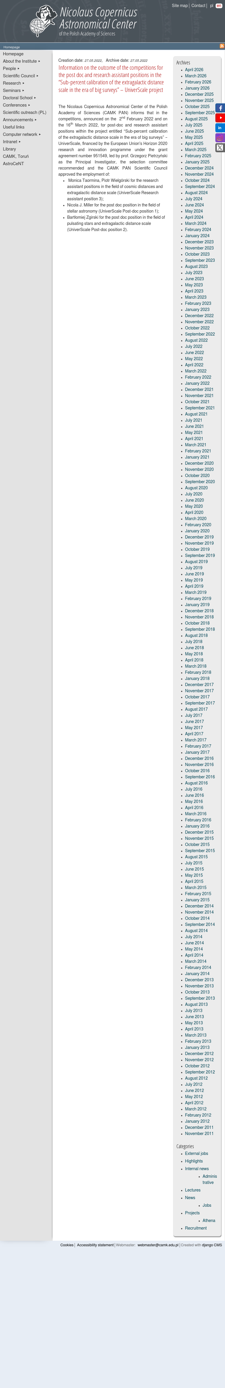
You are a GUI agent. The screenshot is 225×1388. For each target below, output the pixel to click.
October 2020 (197, 476)
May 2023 (194, 285)
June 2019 (194, 574)
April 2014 (194, 955)
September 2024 (200, 187)
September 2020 (200, 482)
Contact (198, 6)
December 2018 (199, 611)
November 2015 (199, 839)
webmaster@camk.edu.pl (158, 1245)
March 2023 (196, 297)
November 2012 (199, 1060)
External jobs (196, 1154)
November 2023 (199, 248)
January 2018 (197, 679)
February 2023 (198, 304)
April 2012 (194, 1103)
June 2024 (194, 205)
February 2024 (198, 230)
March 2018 (196, 666)
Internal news (197, 1169)
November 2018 (199, 617)
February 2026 (198, 82)
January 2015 (197, 900)
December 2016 (199, 759)
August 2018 (196, 636)
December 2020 (199, 463)
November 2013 (199, 986)
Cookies (67, 1245)
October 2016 (197, 771)
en (219, 6)
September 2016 (200, 777)
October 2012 (197, 1066)
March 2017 (196, 740)
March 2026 (196, 76)
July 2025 (193, 125)
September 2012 (200, 1072)
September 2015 (200, 851)
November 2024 (199, 174)
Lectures (193, 1190)
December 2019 (199, 537)
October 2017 (197, 697)
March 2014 (196, 962)
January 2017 (197, 753)
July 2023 (193, 273)
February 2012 (198, 1115)
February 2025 (198, 156)
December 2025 (199, 95)
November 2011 (199, 1134)
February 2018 (198, 673)
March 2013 (196, 1035)
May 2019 (194, 580)
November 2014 (199, 912)
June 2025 (194, 131)
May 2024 (194, 211)
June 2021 (194, 427)
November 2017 (199, 691)
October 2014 (197, 919)
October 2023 (197, 254)
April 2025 (194, 144)
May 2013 (194, 1023)
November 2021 (199, 396)
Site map (180, 6)
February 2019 (198, 599)
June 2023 (194, 279)
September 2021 (200, 408)
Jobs (207, 1206)
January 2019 (197, 605)
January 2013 (197, 1048)
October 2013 (197, 992)
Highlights (194, 1161)
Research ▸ (14, 83)
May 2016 (194, 802)
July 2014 (193, 937)
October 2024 (197, 181)
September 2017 (200, 703)
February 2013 (198, 1042)
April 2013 (194, 1029)
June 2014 (194, 943)
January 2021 (197, 457)
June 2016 (194, 796)
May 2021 (194, 433)
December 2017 (199, 685)
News (190, 1198)
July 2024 (193, 199)
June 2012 (194, 1091)
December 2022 (199, 316)
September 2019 (200, 556)
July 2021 (193, 420)
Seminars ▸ (14, 90)
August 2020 (196, 488)
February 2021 (198, 451)
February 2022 (198, 377)
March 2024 (196, 224)
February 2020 (198, 525)
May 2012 (194, 1097)
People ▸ (11, 68)
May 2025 (194, 138)
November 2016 (199, 765)
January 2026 (197, 88)
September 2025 (200, 113)
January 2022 (197, 384)
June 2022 (194, 353)
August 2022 (196, 341)
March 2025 (196, 150)
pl (211, 6)
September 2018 (200, 630)
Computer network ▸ (22, 134)
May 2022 (194, 359)
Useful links (14, 127)
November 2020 (199, 470)
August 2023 (196, 267)
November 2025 (199, 101)
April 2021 (194, 439)
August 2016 (196, 783)
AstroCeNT (13, 164)
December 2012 (199, 1054)
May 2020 (194, 507)
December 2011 (199, 1128)
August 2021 (196, 414)
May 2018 (194, 654)
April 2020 (194, 513)
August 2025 (196, 119)
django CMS (212, 1245)
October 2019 (197, 550)
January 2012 (197, 1121)
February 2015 (198, 894)
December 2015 (199, 832)
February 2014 (198, 968)
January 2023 (197, 310)
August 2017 (196, 709)
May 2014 (194, 949)
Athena (209, 1221)
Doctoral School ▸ (20, 98)
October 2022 (197, 328)
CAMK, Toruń (16, 156)
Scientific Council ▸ (21, 76)
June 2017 (194, 722)
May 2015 (194, 876)
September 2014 (200, 925)
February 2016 (198, 820)
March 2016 (196, 814)
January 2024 (197, 236)
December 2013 (199, 980)
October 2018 (197, 623)
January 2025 (197, 162)
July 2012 (193, 1085)
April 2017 (194, 734)
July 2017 (193, 716)
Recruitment (196, 1228)
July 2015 (193, 863)
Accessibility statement (95, 1245)
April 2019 (194, 586)
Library (9, 149)
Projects (192, 1213)
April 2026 (194, 70)
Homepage (13, 54)
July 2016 (193, 789)
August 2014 (196, 931)
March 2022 (196, 371)
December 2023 (199, 242)
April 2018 (194, 660)
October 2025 (197, 107)
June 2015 (194, 869)
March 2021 (196, 445)
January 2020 (197, 531)
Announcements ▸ (20, 120)
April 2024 (194, 218)
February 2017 (198, 746)
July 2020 (193, 494)
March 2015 (196, 888)
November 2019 (199, 543)
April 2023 (194, 291)
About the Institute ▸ (22, 61)
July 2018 (193, 642)
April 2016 (194, 808)
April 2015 (194, 882)
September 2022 (200, 334)
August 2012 (196, 1078)
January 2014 (197, 974)
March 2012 (196, 1109)
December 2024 (199, 168)
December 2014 (199, 906)
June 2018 (194, 648)
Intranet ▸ (12, 142)
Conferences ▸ (17, 105)
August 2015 (196, 857)
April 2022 (194, 365)
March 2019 (196, 593)
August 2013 (196, 1005)
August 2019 (196, 562)
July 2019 (193, 568)
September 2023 (200, 261)
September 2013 (200, 998)
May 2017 (194, 728)
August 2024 (196, 193)
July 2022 (193, 347)
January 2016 (197, 826)
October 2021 (197, 402)
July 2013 (193, 1011)
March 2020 (196, 519)
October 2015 (197, 845)
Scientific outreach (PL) (25, 112)
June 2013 (194, 1017)
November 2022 (199, 322)
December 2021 (199, 390)
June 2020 (194, 500)
